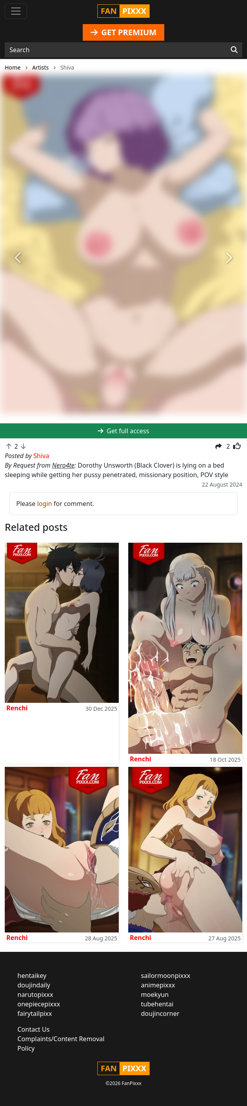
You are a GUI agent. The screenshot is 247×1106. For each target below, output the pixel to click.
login (44, 503)
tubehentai (157, 1004)
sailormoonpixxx (165, 975)
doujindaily (33, 985)
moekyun (155, 994)
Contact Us (33, 1029)
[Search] (234, 49)
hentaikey (31, 975)
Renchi (17, 708)
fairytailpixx (34, 1013)
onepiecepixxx (38, 1004)
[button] (18, 258)
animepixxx (158, 985)
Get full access (123, 431)
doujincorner (160, 1013)
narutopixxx (35, 994)
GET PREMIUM (124, 32)
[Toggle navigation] (16, 11)
